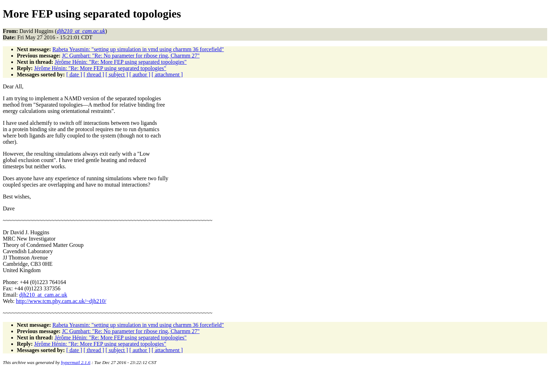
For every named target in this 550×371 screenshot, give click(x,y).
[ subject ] (117, 74)
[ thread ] (93, 74)
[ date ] (74, 74)
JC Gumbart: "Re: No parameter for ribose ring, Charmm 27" (131, 56)
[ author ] (139, 74)
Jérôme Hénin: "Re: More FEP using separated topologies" (121, 62)
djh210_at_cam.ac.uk (43, 295)
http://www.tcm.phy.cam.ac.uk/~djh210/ (61, 301)
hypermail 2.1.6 (75, 362)
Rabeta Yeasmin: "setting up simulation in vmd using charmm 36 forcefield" (138, 49)
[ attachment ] (167, 74)
